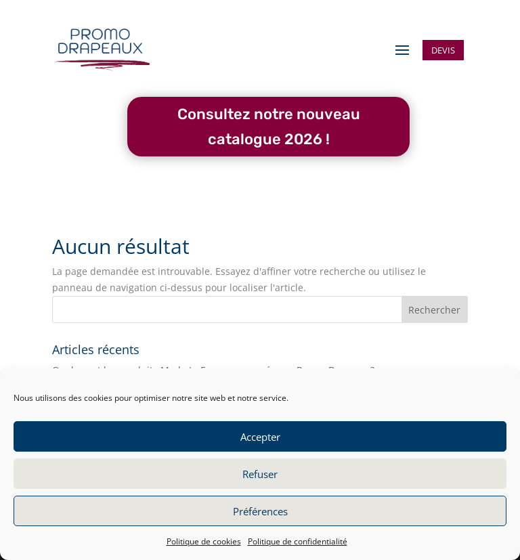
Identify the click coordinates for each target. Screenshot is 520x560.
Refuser (260, 474)
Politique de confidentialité (297, 541)
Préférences (260, 511)
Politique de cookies (204, 541)
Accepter (260, 437)
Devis (443, 50)
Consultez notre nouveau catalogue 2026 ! (268, 126)
